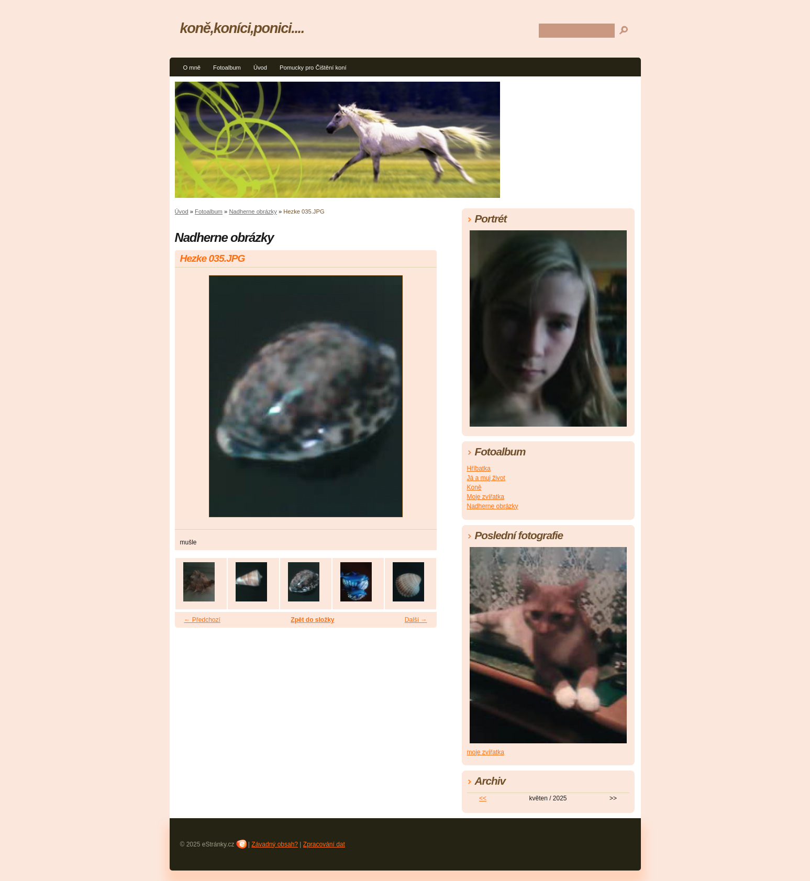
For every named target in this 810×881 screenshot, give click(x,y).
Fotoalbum (227, 67)
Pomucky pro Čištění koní (313, 67)
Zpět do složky (312, 619)
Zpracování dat (324, 844)
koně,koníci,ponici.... (242, 28)
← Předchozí (202, 619)
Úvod (260, 67)
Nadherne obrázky (252, 211)
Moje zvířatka (485, 496)
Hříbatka (479, 468)
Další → (416, 619)
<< (482, 798)
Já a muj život (486, 478)
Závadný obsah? (274, 844)
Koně (474, 487)
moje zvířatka (485, 752)
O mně (192, 67)
